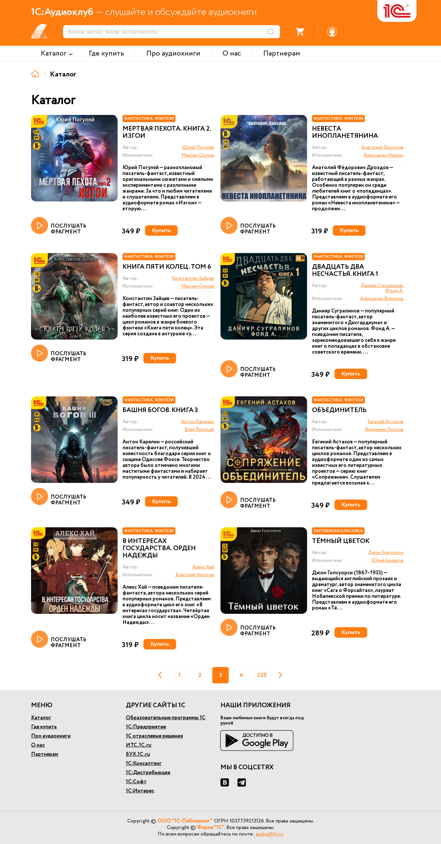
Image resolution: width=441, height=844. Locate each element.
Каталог (41, 718)
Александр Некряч (383, 155)
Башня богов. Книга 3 (160, 410)
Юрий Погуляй (198, 147)
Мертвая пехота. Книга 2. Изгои (166, 132)
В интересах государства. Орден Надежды (159, 548)
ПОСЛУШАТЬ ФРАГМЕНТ (58, 226)
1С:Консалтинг (144, 763)
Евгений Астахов (385, 422)
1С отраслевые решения (154, 736)
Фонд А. (394, 291)
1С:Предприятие (146, 727)
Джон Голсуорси (385, 552)
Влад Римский (199, 429)
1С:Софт (136, 782)
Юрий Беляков (387, 560)
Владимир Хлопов (384, 429)
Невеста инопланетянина (345, 132)
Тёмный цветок (340, 541)
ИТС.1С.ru (138, 745)
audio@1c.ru (269, 834)
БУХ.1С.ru (138, 754)
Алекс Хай (203, 567)
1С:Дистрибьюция (148, 772)
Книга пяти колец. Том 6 (166, 267)
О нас (38, 745)
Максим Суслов (198, 155)
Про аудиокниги (51, 736)
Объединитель (339, 410)
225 (262, 675)
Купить (161, 230)
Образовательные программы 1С (165, 718)
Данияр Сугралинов (381, 285)
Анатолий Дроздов (382, 147)
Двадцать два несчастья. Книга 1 (345, 270)
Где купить (44, 727)
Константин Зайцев (193, 278)
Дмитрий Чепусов (194, 575)
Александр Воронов (381, 298)
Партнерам (44, 754)
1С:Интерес (140, 791)
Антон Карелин (197, 422)
